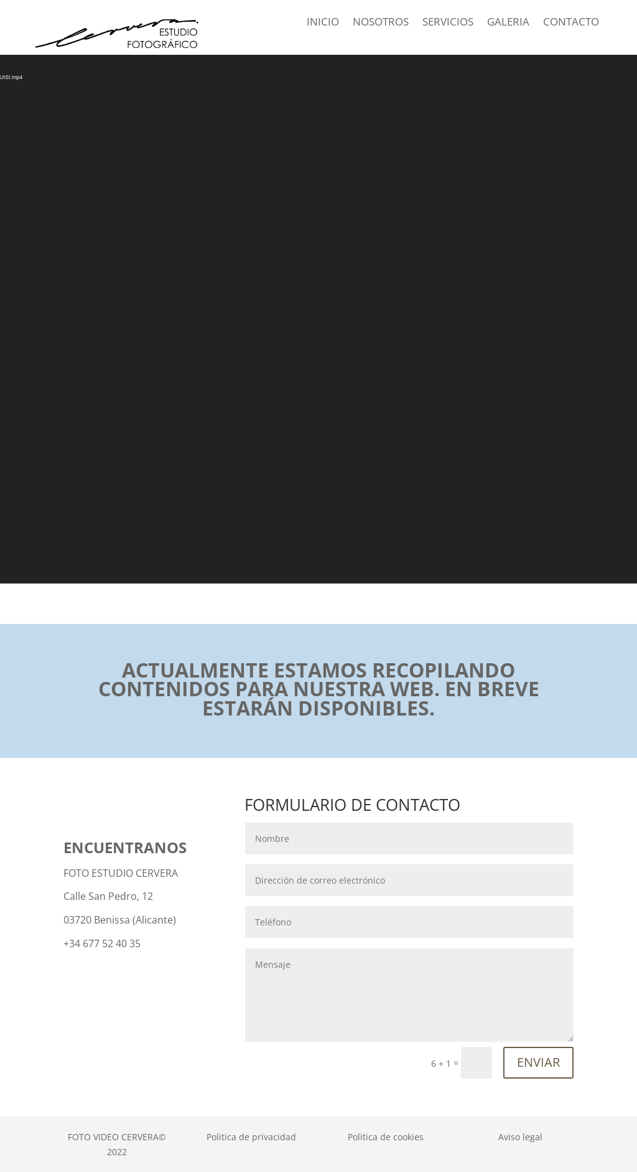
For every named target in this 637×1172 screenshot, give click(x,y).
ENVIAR (538, 1062)
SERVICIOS (447, 23)
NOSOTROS (381, 23)
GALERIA (508, 23)
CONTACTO (571, 23)
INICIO (323, 23)
